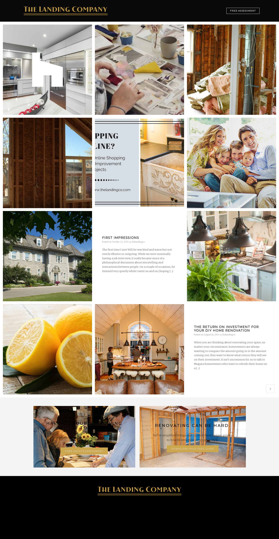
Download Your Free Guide (192, 448)
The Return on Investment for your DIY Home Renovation (226, 328)
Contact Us (219, 513)
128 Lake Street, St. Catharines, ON (111, 513)
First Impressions (120, 238)
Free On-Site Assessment (84, 451)
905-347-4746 (57, 513)
